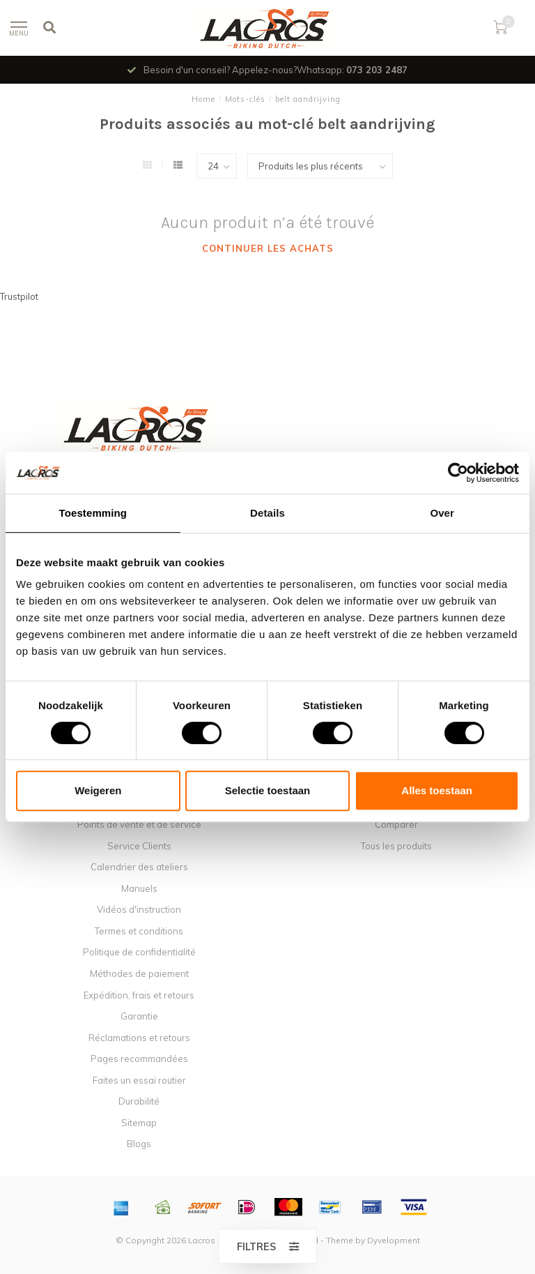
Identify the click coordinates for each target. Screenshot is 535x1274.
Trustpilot (19, 296)
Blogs (139, 1143)
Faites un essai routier (139, 1080)
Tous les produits (396, 845)
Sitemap (139, 1122)
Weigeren (98, 790)
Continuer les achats (268, 248)
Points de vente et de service (139, 824)
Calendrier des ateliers (139, 866)
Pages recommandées (139, 1058)
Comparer (396, 824)
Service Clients (139, 845)
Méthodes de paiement (139, 973)
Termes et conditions (139, 930)
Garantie (139, 1016)
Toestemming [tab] (93, 513)
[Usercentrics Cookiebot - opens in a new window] (458, 472)
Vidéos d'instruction (139, 909)
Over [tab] (442, 513)
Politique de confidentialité (139, 951)
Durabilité (139, 1101)
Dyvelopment (393, 1240)
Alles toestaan (436, 790)
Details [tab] (267, 513)
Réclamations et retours (139, 1037)
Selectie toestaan (268, 790)
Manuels (139, 888)
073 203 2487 (377, 69)
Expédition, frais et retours (139, 995)
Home (203, 99)
